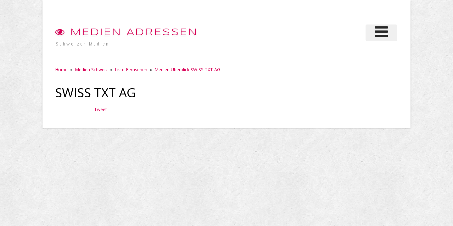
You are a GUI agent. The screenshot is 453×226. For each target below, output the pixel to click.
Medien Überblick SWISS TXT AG (187, 70)
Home (61, 70)
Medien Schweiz (91, 70)
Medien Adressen (126, 32)
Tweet (100, 109)
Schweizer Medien (82, 43)
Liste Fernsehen (131, 70)
